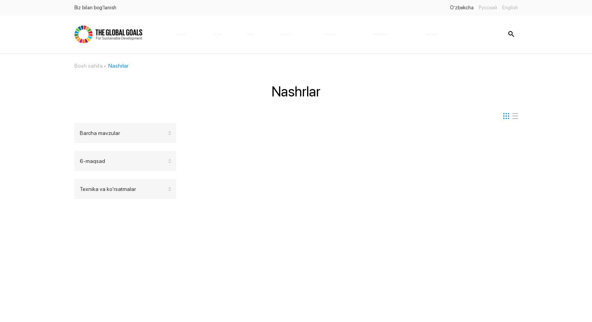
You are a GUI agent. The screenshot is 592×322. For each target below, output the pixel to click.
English (510, 7)
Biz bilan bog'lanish (95, 7)
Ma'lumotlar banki (380, 34)
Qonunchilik (285, 34)
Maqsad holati (431, 34)
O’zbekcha (462, 7)
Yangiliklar (218, 34)
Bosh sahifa (180, 34)
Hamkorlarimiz (329, 34)
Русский (488, 7)
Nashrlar (250, 34)
